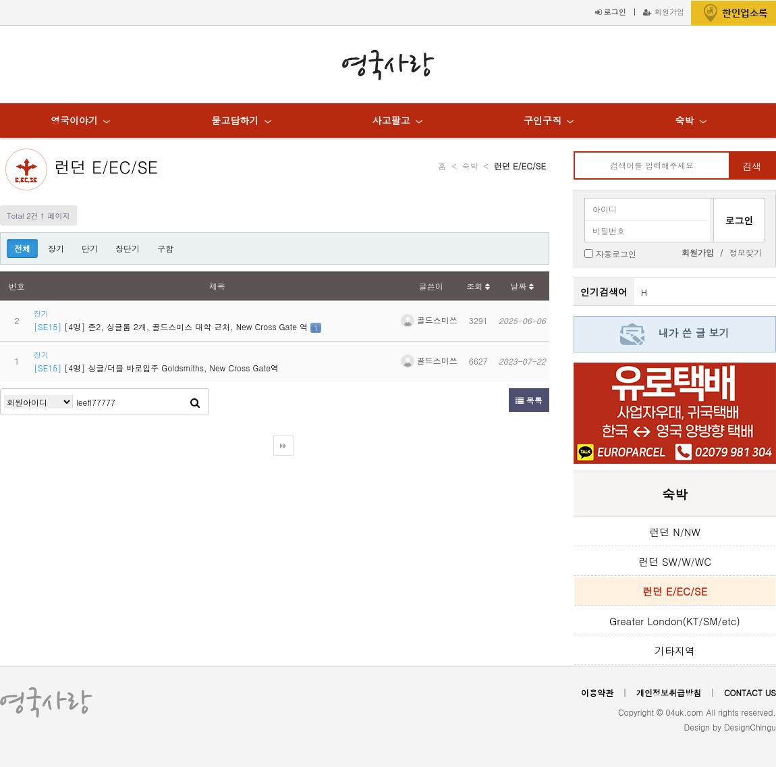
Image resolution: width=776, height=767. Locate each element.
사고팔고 (391, 120)
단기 (90, 248)
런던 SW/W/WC (674, 561)
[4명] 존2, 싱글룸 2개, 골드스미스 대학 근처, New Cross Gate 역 (172, 326)
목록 (529, 400)
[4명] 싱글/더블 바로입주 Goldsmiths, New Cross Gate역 (156, 367)
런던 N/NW (674, 532)
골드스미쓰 (429, 319)
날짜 (522, 286)
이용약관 (597, 692)
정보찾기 (745, 252)
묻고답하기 (234, 120)
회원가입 (663, 11)
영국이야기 (74, 120)
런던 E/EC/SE (106, 166)
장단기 (127, 248)
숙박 (684, 120)
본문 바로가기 (0, 0)
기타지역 (675, 650)
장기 (56, 248)
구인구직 (542, 120)
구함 (165, 248)
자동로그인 (616, 253)
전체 (22, 248)
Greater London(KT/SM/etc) (674, 621)
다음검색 (283, 445)
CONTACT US (750, 692)
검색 (751, 166)
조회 (478, 286)
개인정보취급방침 (668, 692)
